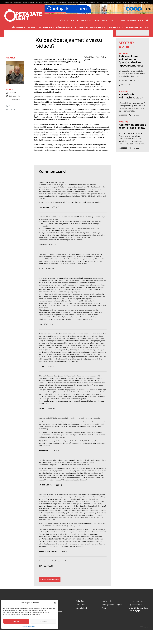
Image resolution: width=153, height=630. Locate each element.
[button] (55, 603)
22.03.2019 (48, 566)
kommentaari (13, 99)
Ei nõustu (43, 621)
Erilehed (96, 20)
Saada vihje (86, 20)
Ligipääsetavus (135, 605)
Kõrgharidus (63, 27)
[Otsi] (147, 20)
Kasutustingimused (28, 626)
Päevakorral (19, 27)
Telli (103, 20)
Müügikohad (81, 608)
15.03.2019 (55, 207)
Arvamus (32, 27)
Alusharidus (81, 27)
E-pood (113, 20)
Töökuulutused (68, 20)
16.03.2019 (49, 268)
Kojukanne (80, 605)
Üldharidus (45, 27)
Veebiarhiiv (107, 601)
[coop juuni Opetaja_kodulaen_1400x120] (99, 9)
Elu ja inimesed (130, 27)
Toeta (140, 20)
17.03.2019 (50, 366)
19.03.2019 (58, 485)
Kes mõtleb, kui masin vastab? (131, 96)
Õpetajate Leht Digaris (112, 605)
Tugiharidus (113, 27)
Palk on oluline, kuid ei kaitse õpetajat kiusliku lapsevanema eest (131, 61)
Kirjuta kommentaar (49, 580)
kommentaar (125, 85)
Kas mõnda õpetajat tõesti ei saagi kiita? (132, 126)
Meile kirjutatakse (128, 20)
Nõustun (16, 621)
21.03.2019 (64, 551)
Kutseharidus (97, 27)
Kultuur (144, 27)
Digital (144, 627)
